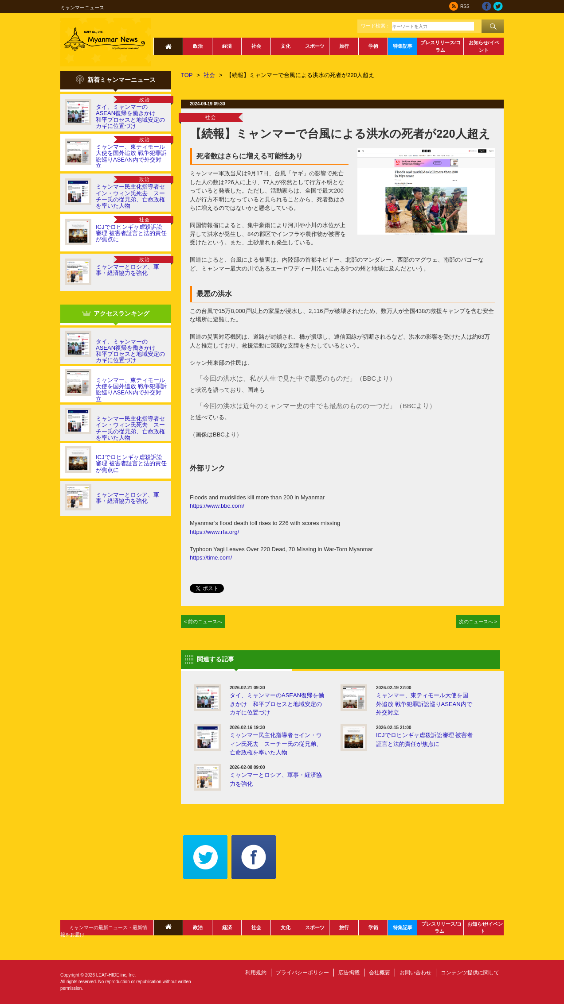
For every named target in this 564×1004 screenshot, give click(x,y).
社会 (256, 46)
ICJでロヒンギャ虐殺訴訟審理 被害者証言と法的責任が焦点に (131, 233)
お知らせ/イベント (484, 46)
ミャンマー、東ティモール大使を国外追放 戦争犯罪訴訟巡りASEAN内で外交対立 (131, 156)
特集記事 (402, 46)
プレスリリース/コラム (440, 46)
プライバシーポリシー (302, 972)
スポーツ (315, 46)
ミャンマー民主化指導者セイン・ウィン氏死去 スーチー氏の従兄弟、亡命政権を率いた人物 (130, 196)
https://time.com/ (211, 557)
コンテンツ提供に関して (470, 972)
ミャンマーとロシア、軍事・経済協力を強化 (127, 269)
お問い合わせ (415, 972)
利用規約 (255, 972)
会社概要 (379, 972)
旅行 (344, 46)
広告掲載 (349, 972)
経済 (227, 46)
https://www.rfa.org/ (214, 532)
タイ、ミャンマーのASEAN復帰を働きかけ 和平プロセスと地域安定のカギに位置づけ (130, 116)
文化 (285, 46)
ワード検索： (375, 25)
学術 (373, 46)
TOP (187, 75)
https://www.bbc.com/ (217, 505)
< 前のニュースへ (203, 621)
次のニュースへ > (478, 621)
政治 (198, 46)
